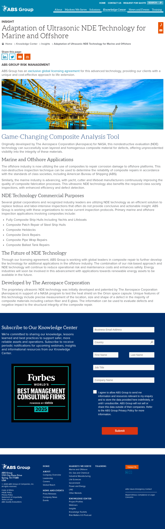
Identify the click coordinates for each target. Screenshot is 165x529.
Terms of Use (7, 499)
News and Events (139, 9)
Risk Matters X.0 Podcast (80, 515)
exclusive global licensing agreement (54, 71)
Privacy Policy (126, 410)
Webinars (73, 505)
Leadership (48, 478)
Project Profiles (76, 502)
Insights (45, 43)
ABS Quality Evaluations (12, 502)
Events (46, 500)
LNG (71, 489)
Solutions (94, 9)
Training (157, 9)
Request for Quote (134, 3)
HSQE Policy (7, 492)
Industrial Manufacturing (80, 476)
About (58, 9)
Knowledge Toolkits (78, 512)
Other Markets (75, 493)
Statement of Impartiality (12, 497)
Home (102, 3)
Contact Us (114, 3)
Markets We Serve (76, 9)
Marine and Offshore (78, 469)
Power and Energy (77, 486)
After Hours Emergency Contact (138, 493)
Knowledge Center (114, 9)
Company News (50, 497)
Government (74, 483)
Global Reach (49, 485)
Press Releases (49, 494)
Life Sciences (75, 479)
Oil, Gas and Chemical (79, 473)
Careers (46, 481)
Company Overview (52, 475)
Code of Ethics (8, 490)
